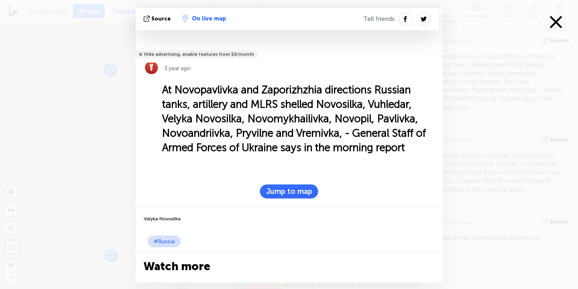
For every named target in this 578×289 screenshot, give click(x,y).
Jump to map (289, 191)
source (158, 19)
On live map (204, 18)
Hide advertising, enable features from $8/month (199, 54)
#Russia (164, 241)
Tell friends (379, 18)
